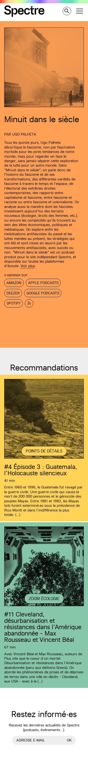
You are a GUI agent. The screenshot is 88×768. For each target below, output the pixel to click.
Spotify (13, 303)
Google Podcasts (43, 293)
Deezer (13, 293)
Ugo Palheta (24, 134)
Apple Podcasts (43, 283)
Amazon (14, 283)
